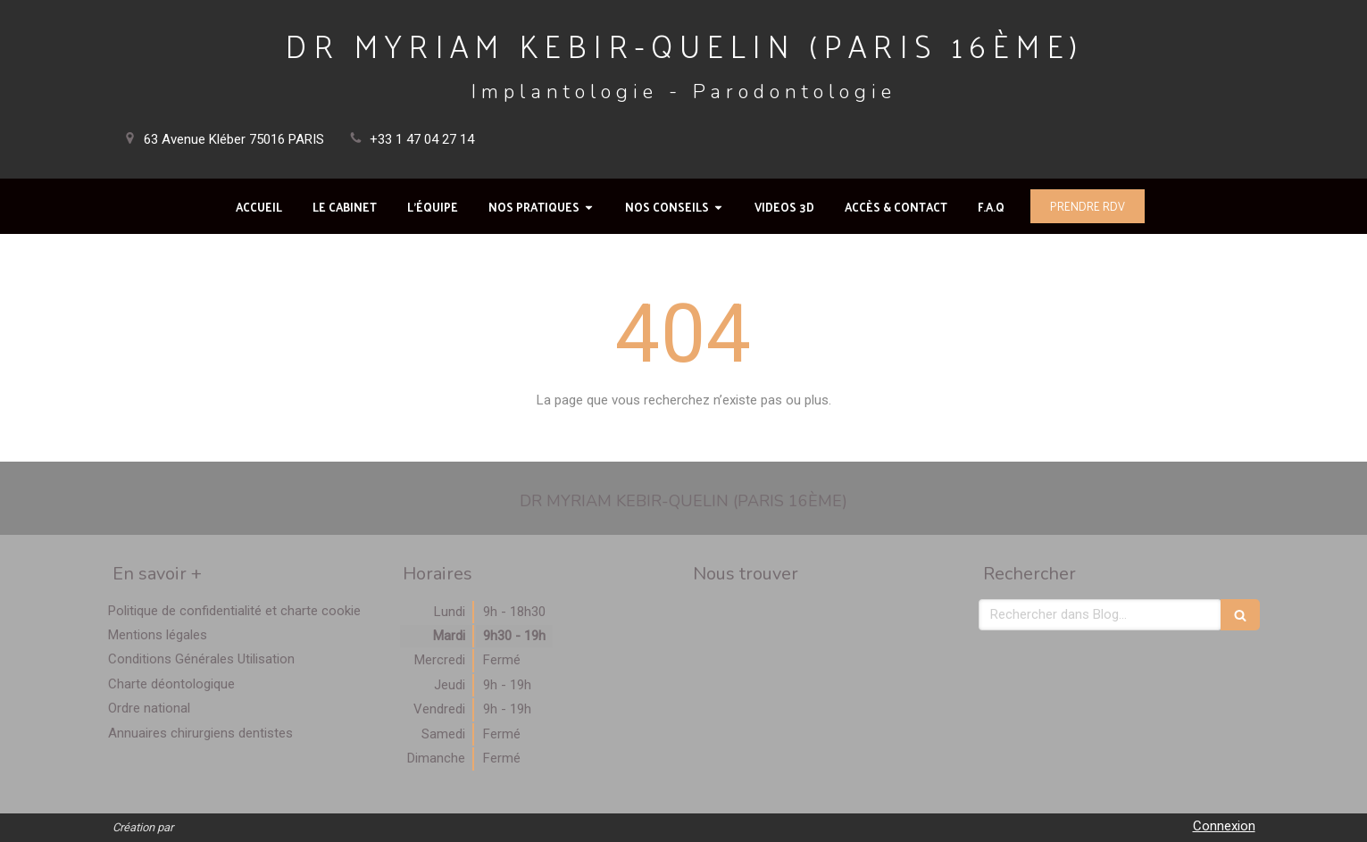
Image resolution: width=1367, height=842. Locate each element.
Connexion (1224, 826)
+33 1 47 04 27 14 (422, 139)
